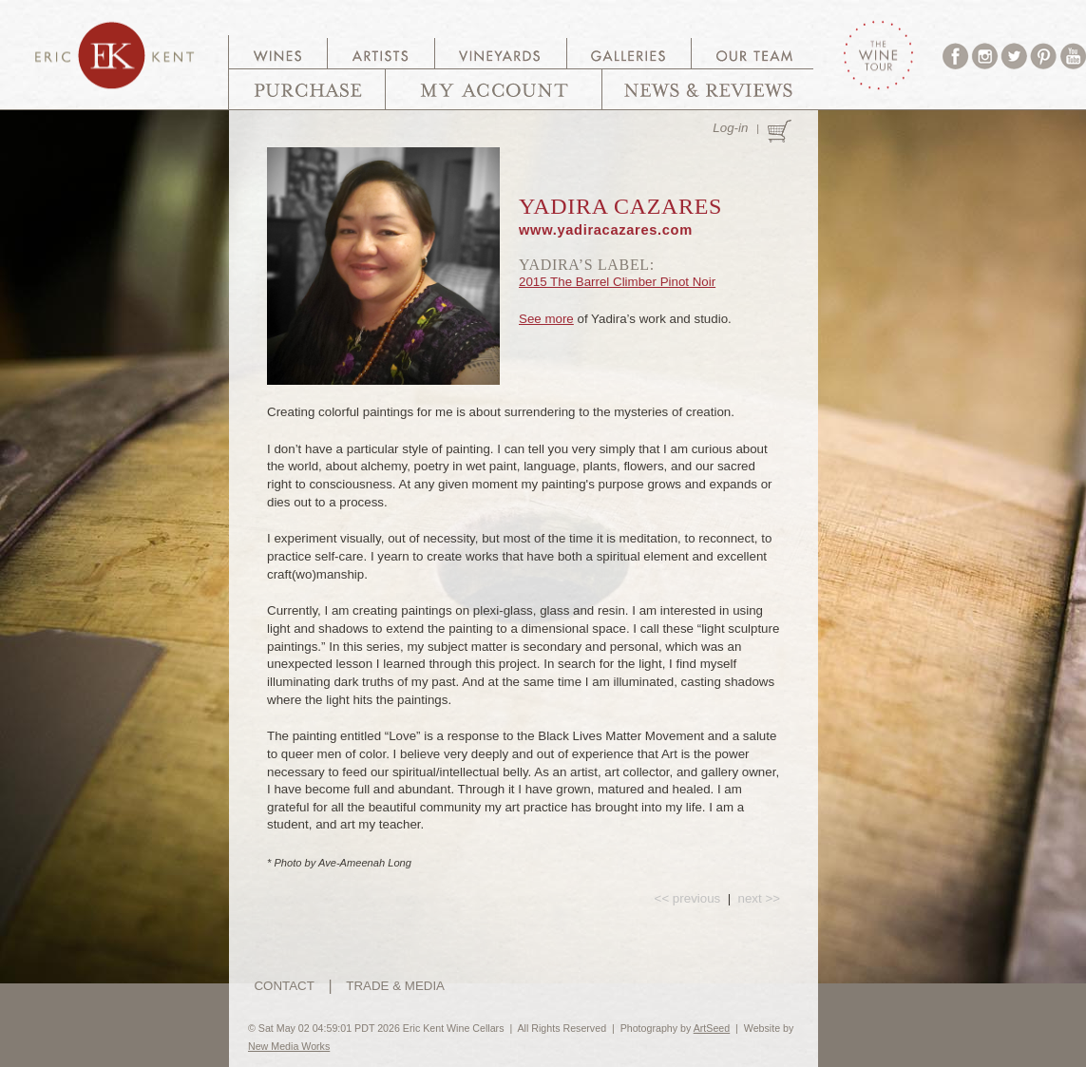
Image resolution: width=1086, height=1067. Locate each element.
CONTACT (284, 986)
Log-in (730, 128)
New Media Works (289, 1046)
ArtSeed (712, 1028)
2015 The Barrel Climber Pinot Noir (617, 282)
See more (546, 319)
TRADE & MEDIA (395, 986)
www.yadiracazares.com (606, 230)
